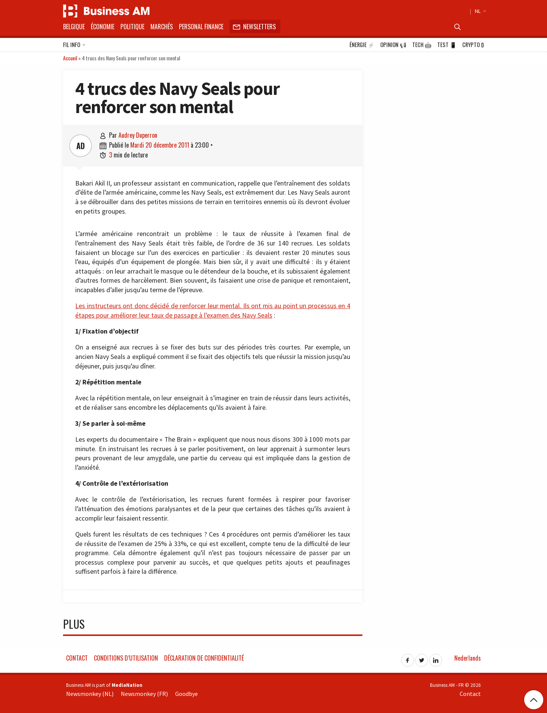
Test (447, 45)
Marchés (161, 26)
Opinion (393, 45)
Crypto (473, 45)
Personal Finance (201, 26)
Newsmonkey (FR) (144, 693)
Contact (77, 658)
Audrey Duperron (138, 135)
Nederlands (467, 658)
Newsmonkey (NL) (90, 693)
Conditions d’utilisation (126, 658)
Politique (132, 26)
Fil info (74, 45)
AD (80, 145)
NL (479, 11)
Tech (422, 45)
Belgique (74, 26)
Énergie (362, 45)
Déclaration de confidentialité (204, 658)
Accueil (70, 58)
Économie (102, 26)
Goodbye (186, 693)
